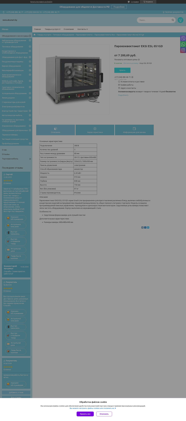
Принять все (85, 414)
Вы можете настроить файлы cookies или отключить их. (92, 408)
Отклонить (104, 414)
